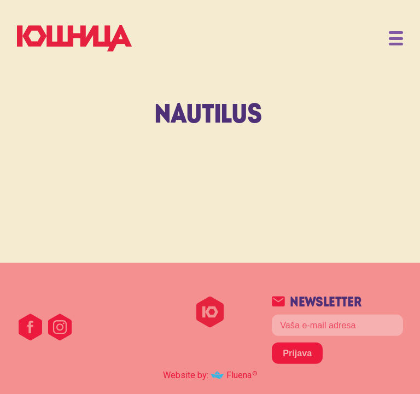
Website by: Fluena (207, 375)
